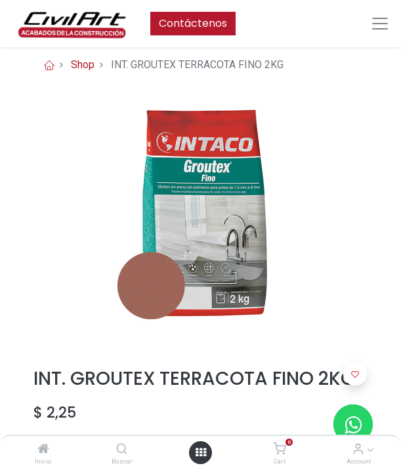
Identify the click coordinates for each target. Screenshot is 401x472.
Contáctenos (193, 23)
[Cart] (279, 449)
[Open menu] (201, 452)
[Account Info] (358, 449)
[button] (355, 373)
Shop (83, 64)
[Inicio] (43, 449)
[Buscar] (122, 449)
